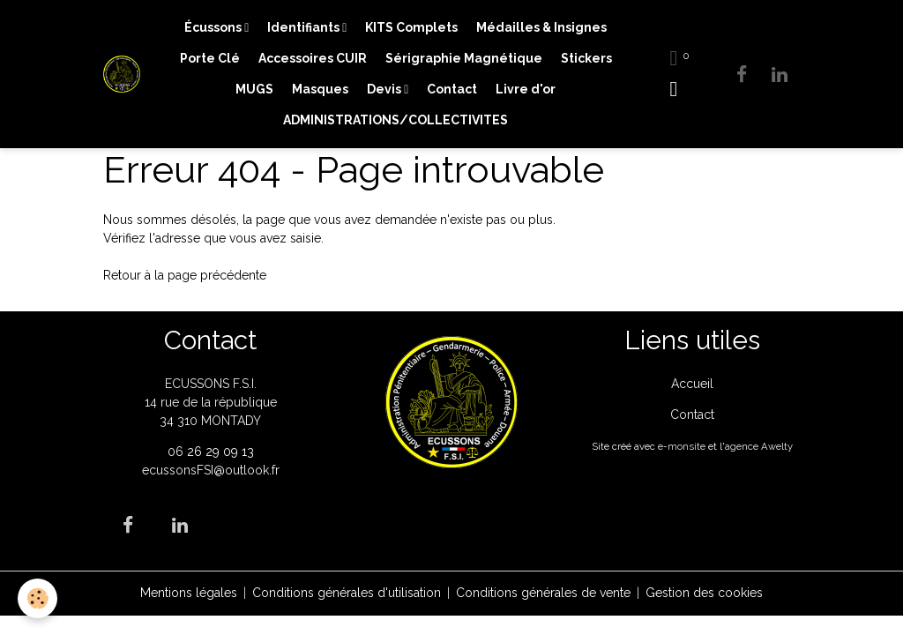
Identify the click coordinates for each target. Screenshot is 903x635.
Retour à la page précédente (184, 275)
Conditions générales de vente (543, 593)
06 (177, 451)
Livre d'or (526, 89)
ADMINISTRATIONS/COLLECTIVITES (395, 120)
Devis (385, 89)
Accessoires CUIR (312, 58)
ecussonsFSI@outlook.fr (211, 470)
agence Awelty (759, 446)
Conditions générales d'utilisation (346, 593)
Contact (452, 89)
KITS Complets (411, 27)
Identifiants (304, 27)
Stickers (586, 58)
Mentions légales (188, 593)
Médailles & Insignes (541, 27)
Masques (320, 89)
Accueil (692, 384)
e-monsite (681, 446)
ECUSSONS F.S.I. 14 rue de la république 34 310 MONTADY (211, 402)
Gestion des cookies (704, 593)
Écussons (214, 27)
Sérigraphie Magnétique (463, 58)
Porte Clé (210, 58)
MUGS (254, 89)
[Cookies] (37, 598)
